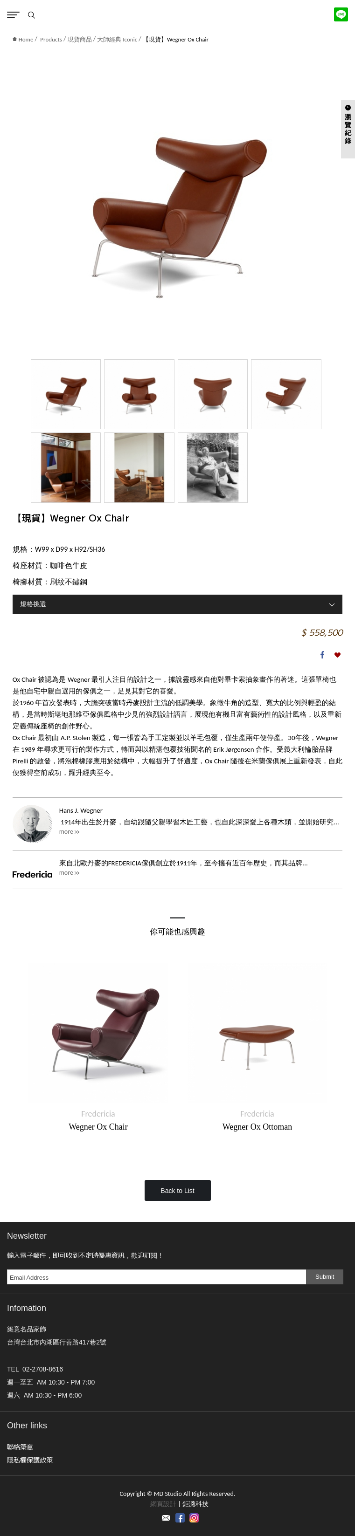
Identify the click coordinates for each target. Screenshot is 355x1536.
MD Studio (177, 14)
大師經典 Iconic (117, 39)
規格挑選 (33, 604)
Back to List (177, 1190)
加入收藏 (337, 655)
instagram (194, 1517)
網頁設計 (163, 1504)
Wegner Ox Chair (98, 1126)
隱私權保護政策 (30, 1459)
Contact (166, 1517)
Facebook (322, 655)
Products (51, 39)
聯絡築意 (20, 1446)
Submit (324, 1276)
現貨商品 (80, 39)
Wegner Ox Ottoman (257, 1126)
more (66, 832)
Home (23, 39)
